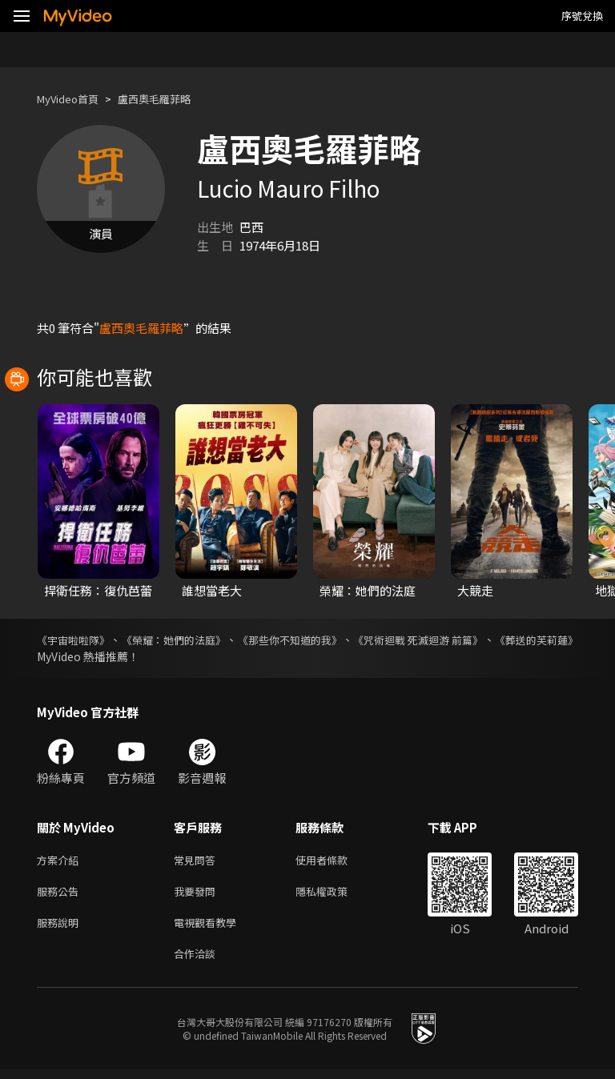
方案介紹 (61, 860)
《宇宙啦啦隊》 (76, 640)
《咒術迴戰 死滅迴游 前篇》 (489, 640)
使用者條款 (335, 860)
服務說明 (61, 928)
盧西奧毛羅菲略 (171, 98)
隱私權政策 (335, 894)
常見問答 (198, 860)
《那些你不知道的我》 (337, 640)
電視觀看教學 (210, 928)
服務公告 (61, 894)
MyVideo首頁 (73, 98)
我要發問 (198, 894)
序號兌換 (582, 15)
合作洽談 (198, 961)
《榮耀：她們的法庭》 (198, 640)
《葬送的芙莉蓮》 (82, 656)
